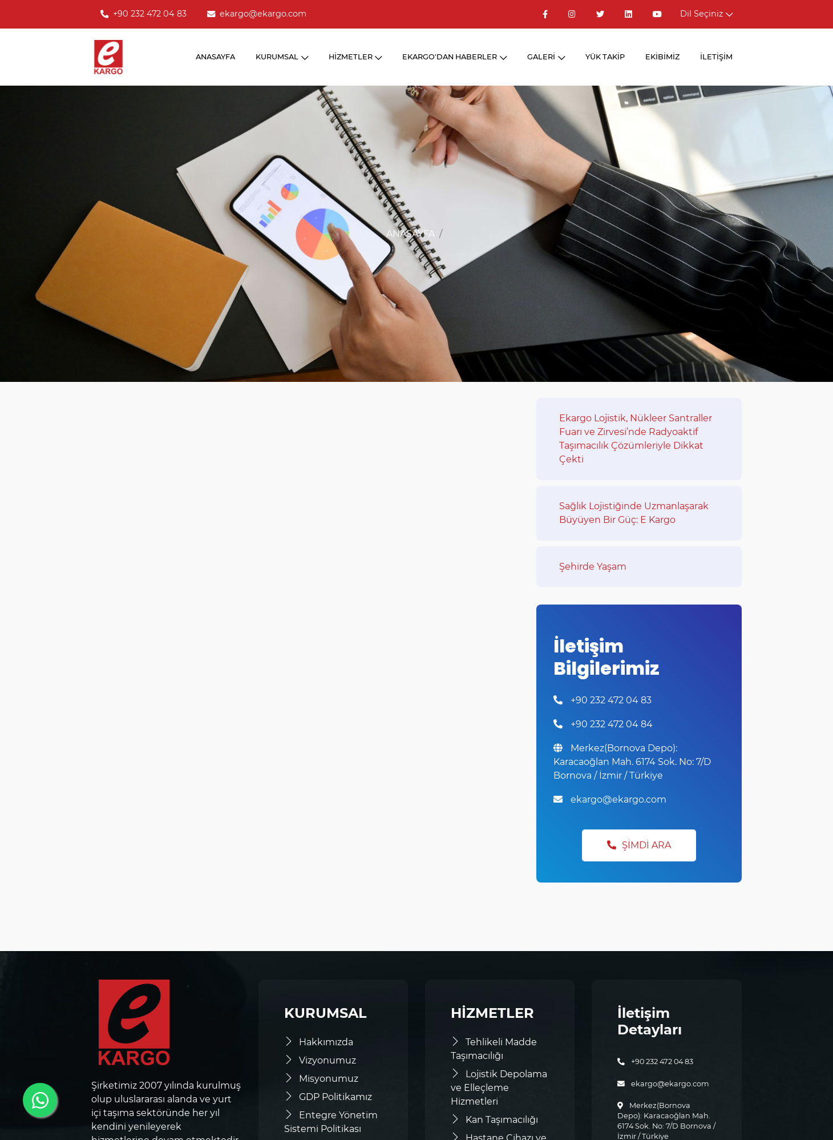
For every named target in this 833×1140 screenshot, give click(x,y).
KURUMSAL (282, 57)
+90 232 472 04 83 (143, 14)
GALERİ (546, 57)
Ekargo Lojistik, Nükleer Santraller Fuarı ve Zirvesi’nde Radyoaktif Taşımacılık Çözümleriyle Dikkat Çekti (635, 439)
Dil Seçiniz (706, 14)
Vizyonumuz (320, 1060)
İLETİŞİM (716, 57)
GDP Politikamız (328, 1096)
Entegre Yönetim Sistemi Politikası (331, 1122)
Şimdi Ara (639, 845)
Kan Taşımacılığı (494, 1119)
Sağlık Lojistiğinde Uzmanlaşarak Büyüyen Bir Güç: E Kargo (634, 513)
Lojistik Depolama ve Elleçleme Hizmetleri (499, 1088)
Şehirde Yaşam (592, 566)
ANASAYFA (215, 57)
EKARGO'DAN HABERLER (454, 57)
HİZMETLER (355, 57)
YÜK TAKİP (605, 57)
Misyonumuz (321, 1078)
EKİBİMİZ (662, 57)
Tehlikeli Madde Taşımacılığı (494, 1049)
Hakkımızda (318, 1042)
